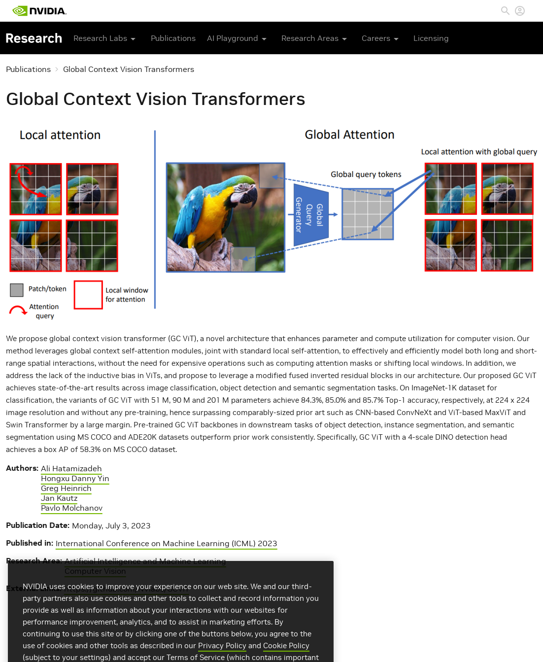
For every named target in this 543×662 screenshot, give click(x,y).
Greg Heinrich (66, 488)
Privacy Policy (222, 655)
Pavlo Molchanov (71, 508)
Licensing (431, 38)
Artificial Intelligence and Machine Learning (145, 561)
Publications (173, 38)
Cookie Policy (286, 655)
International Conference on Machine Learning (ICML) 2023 (166, 543)
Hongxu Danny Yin (75, 478)
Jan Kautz (59, 498)
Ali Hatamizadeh (71, 468)
